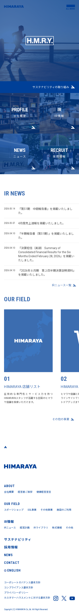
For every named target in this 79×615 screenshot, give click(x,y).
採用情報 (59, 146)
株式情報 (57, 527)
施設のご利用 (64, 509)
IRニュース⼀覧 (61, 287)
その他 (69, 527)
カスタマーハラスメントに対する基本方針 (27, 597)
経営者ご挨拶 (25, 492)
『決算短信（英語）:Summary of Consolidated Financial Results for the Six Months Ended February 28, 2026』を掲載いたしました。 (39, 255)
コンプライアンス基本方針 (18, 587)
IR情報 (59, 105)
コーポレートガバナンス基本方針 (22, 582)
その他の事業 (60, 420)
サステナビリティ (17, 540)
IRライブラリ (41, 527)
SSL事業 (32, 509)
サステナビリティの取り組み (50, 87)
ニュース (20, 146)
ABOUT (9, 486)
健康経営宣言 (43, 492)
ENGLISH (12, 570)
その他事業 (47, 509)
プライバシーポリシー (16, 592)
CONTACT (11, 563)
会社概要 (20, 105)
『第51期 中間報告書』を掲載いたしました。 (38, 212)
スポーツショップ (13, 509)
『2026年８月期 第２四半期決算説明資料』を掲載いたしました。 (39, 274)
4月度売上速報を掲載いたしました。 (34, 224)
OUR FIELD (12, 504)
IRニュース (10, 527)
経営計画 (25, 527)
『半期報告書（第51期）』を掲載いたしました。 (39, 237)
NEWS (8, 555)
